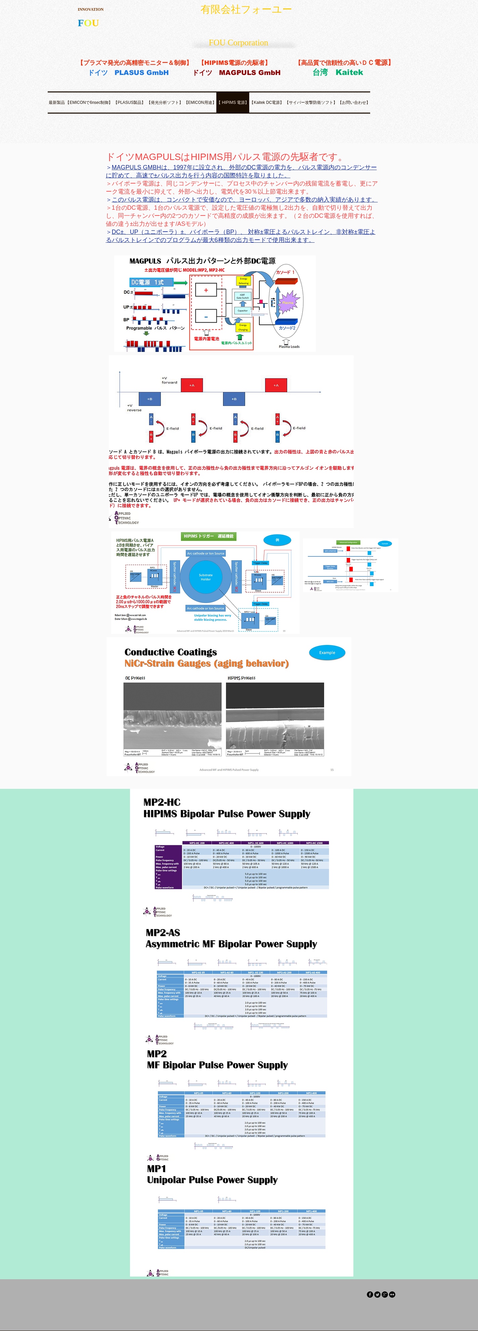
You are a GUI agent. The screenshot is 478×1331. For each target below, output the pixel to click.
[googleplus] (385, 1294)
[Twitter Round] (377, 1294)
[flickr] (392, 1294)
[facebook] (370, 1294)
